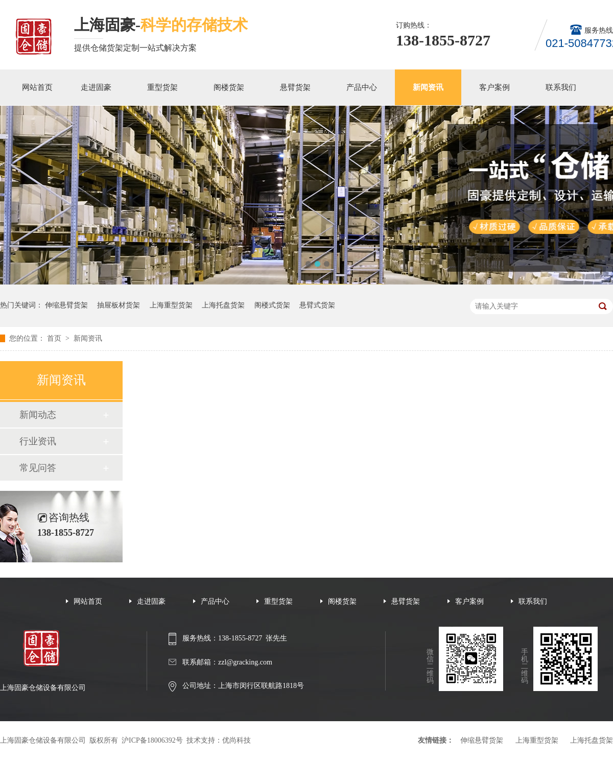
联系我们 (561, 87)
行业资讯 (37, 441)
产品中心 (361, 87)
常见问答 (37, 468)
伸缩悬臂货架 (66, 305)
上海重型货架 (171, 305)
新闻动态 (37, 415)
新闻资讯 (428, 87)
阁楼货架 (229, 87)
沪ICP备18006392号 (152, 740)
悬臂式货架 (317, 305)
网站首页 (37, 87)
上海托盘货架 (223, 305)
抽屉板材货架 (118, 305)
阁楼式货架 (272, 305)
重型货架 (162, 87)
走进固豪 (96, 87)
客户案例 (494, 87)
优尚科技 (236, 740)
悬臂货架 (295, 87)
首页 (55, 338)
